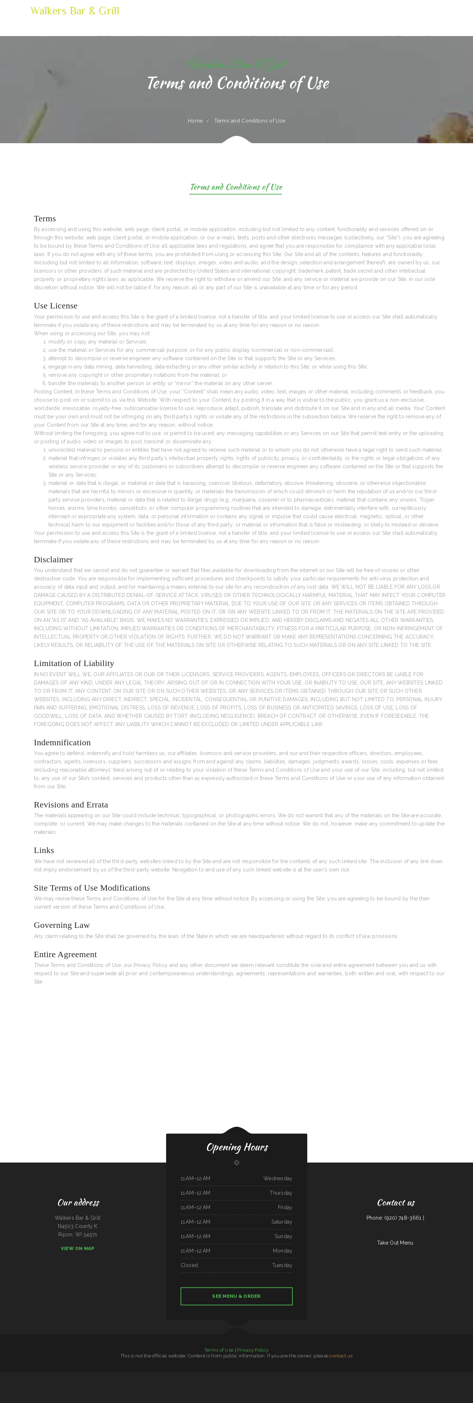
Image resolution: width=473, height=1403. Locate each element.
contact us (340, 1356)
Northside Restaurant (211, 1384)
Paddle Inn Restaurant (269, 1384)
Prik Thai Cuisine (202, 1384)
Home (195, 121)
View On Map (78, 1248)
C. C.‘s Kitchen (226, 1384)
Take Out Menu (395, 1243)
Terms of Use (218, 1350)
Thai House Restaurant (236, 1384)
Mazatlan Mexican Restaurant (256, 1384)
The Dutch (220, 1384)
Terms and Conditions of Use (235, 188)
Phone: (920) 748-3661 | (395, 1218)
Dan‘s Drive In (245, 1384)
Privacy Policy (253, 1350)
